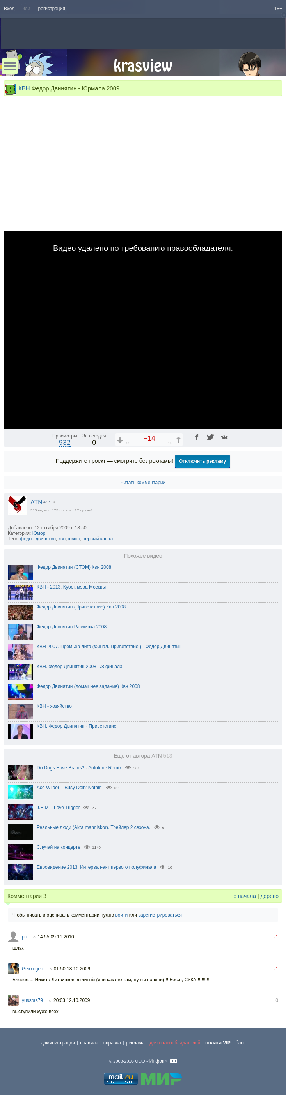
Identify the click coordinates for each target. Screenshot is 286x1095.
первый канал (98, 538)
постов (65, 510)
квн (62, 538)
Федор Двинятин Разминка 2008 (72, 626)
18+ (278, 8)
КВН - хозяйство (54, 706)
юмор (74, 538)
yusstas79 (32, 1000)
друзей (86, 510)
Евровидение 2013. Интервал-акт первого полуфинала (96, 867)
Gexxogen (32, 969)
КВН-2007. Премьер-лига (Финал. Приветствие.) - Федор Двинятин (109, 646)
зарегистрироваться (160, 915)
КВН (24, 88)
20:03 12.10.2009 (71, 1000)
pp (24, 937)
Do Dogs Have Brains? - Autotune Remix (79, 768)
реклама (135, 1043)
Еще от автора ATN (143, 756)
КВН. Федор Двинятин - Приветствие (77, 726)
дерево (269, 896)
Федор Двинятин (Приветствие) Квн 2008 (81, 607)
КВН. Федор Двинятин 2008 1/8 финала (80, 666)
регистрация (51, 8)
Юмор (39, 533)
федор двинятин (38, 538)
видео (43, 510)
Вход (9, 8)
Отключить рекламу (202, 461)
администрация (58, 1043)
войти (121, 915)
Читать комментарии (143, 482)
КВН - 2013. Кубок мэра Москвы (71, 587)
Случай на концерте (58, 847)
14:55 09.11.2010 (55, 937)
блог (240, 1043)
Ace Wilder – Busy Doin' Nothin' (70, 787)
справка (112, 1043)
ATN (36, 502)
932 (65, 442)
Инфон (157, 1061)
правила (89, 1043)
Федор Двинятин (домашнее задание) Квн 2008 (88, 686)
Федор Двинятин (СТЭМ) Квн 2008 (74, 567)
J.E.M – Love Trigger (58, 807)
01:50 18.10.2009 (72, 969)
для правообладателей (174, 1043)
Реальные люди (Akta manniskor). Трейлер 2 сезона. (93, 827)
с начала (245, 896)
